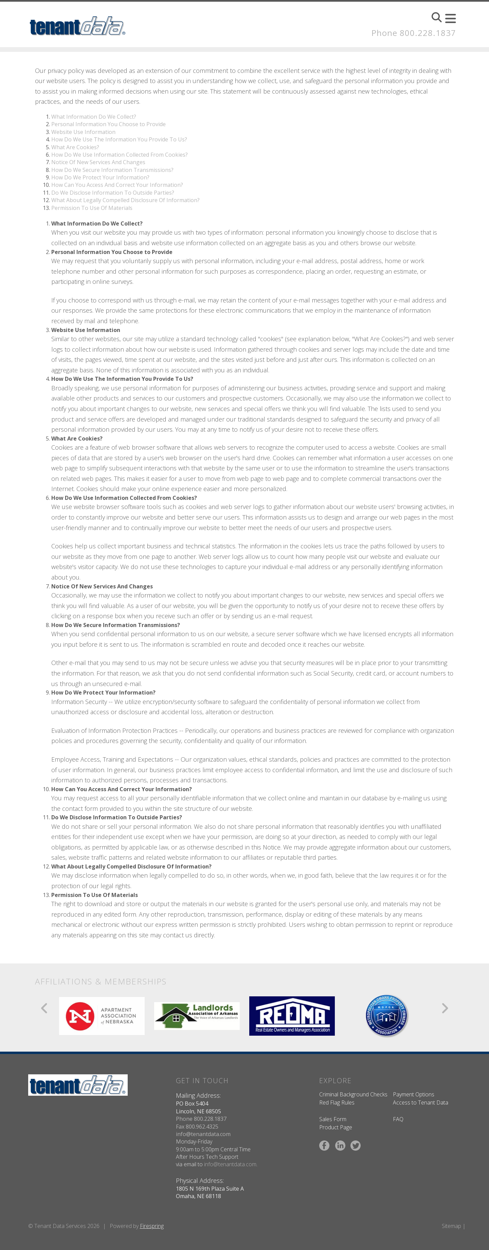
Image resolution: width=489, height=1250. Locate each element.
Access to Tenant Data (420, 1102)
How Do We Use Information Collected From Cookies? (119, 154)
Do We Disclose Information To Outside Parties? (112, 192)
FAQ (398, 1119)
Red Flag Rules (337, 1102)
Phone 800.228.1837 (414, 32)
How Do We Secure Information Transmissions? (112, 170)
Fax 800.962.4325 (197, 1126)
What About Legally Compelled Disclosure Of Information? (125, 200)
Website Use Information (83, 132)
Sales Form (332, 1119)
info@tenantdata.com (203, 1134)
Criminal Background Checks (353, 1094)
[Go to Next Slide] (444, 1008)
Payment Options (413, 1094)
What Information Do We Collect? (93, 116)
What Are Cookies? (75, 147)
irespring (153, 1226)
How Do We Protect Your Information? (100, 177)
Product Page (335, 1127)
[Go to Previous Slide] (44, 1008)
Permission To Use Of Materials (91, 208)
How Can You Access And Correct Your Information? (117, 185)
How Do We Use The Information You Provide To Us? (119, 139)
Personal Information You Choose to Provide (108, 124)
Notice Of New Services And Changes (98, 162)
